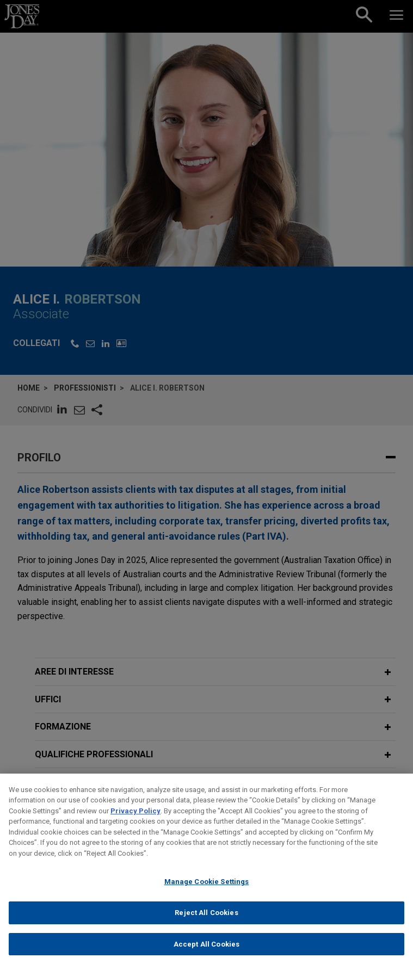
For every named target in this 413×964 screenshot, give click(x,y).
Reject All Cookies (206, 921)
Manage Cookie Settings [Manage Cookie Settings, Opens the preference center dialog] (206, 890)
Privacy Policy (135, 819)
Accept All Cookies (206, 952)
